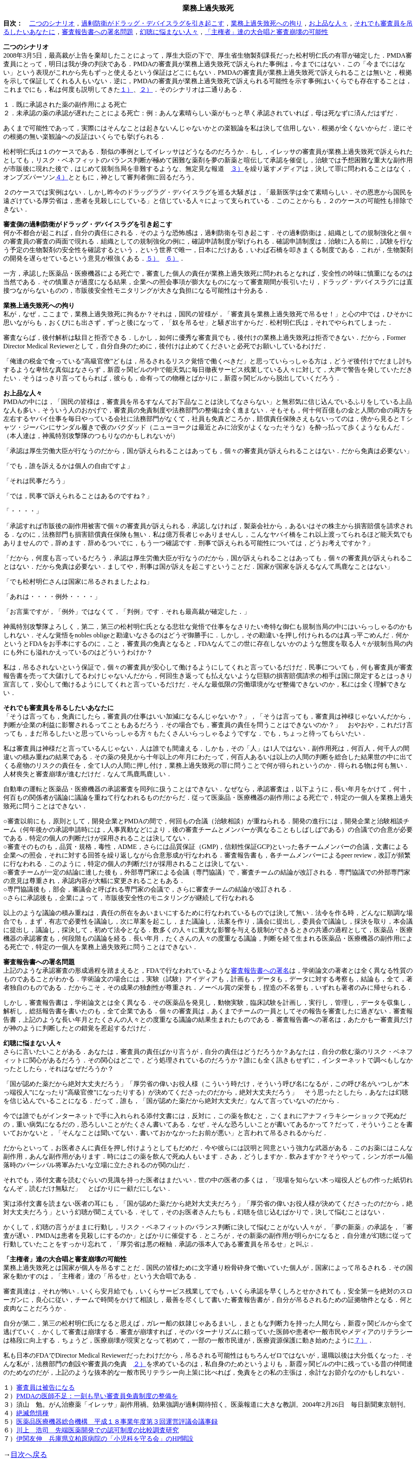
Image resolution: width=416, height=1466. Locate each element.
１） (126, 89)
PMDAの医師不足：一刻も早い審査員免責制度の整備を (97, 1396)
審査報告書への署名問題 (97, 31)
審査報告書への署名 (260, 970)
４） (61, 177)
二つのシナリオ (52, 23)
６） (172, 258)
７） (360, 1340)
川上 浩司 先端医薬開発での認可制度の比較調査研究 (97, 1430)
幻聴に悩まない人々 (169, 31)
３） (237, 168)
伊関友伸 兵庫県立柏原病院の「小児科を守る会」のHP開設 (104, 1438)
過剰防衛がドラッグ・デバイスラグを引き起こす (152, 23)
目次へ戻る (29, 1455)
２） (146, 89)
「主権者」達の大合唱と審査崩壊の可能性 (266, 31)
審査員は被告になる (45, 1387)
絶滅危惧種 (32, 1413)
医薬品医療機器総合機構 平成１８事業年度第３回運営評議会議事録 (117, 1421)
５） (152, 258)
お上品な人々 (328, 23)
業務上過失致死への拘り (266, 23)
